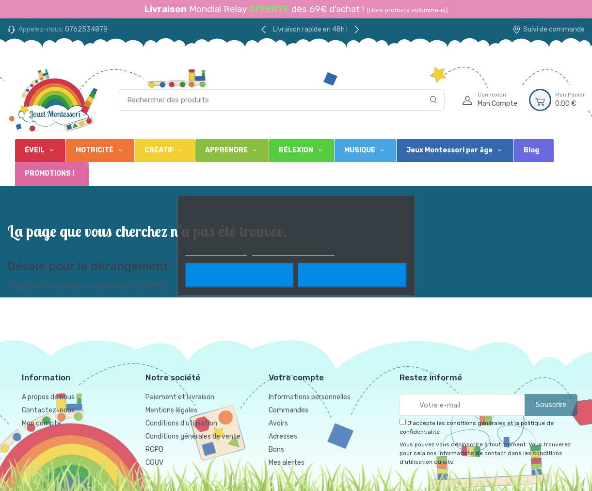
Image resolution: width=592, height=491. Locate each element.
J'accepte (352, 275)
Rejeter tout (239, 275)
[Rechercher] (434, 100)
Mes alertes (286, 462)
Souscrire (551, 404)
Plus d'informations (215, 251)
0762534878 (86, 29)
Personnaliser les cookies (293, 251)
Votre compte (296, 377)
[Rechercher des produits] (282, 100)
